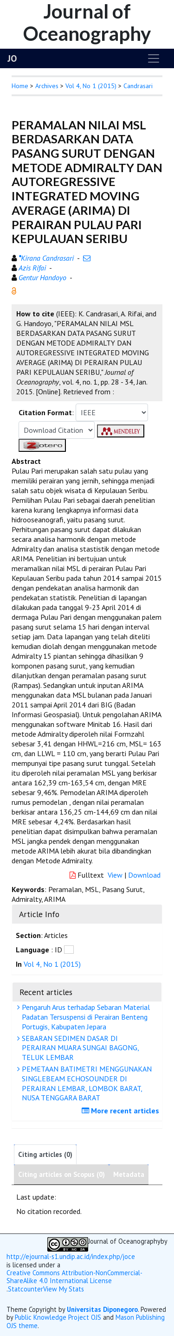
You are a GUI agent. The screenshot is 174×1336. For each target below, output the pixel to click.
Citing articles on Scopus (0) (61, 1174)
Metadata (128, 1174)
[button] (14, 290)
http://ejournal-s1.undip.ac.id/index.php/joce (70, 1256)
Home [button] (20, 86)
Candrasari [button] (138, 86)
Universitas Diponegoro (102, 1309)
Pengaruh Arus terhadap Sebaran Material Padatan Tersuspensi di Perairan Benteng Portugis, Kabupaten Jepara (84, 1016)
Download (144, 875)
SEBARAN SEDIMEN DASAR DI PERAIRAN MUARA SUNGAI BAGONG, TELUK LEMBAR (79, 1048)
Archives (46, 86)
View (115, 875)
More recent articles (121, 1110)
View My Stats (63, 1289)
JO (12, 58)
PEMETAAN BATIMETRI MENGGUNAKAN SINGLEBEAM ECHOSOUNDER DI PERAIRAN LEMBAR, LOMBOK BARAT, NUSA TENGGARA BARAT (85, 1083)
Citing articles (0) (45, 1154)
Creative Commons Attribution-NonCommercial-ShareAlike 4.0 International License (74, 1277)
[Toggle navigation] (154, 58)
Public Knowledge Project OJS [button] (58, 1317)
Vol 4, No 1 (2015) (90, 86)
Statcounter (25, 1289)
